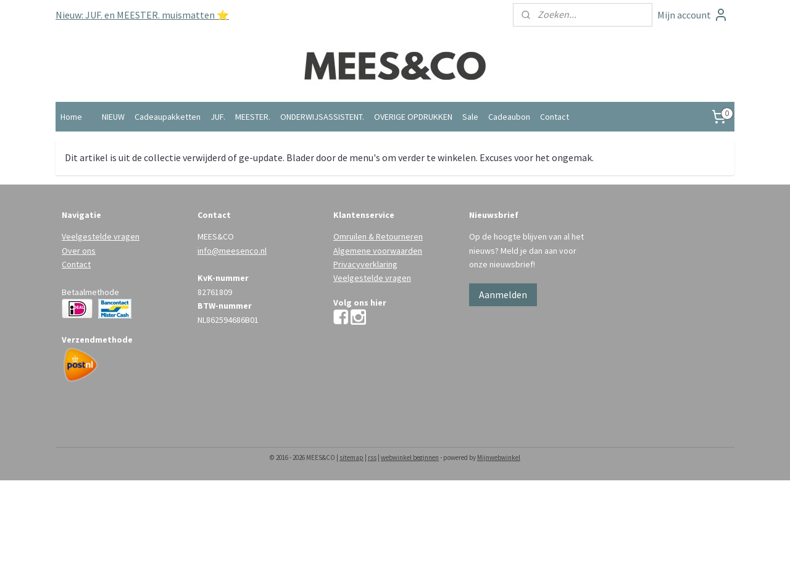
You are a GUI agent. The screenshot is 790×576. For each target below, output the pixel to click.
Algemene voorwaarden (377, 250)
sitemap (351, 457)
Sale (470, 116)
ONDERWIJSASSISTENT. (322, 116)
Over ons (79, 250)
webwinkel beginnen (410, 457)
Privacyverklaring (365, 264)
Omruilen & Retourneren (378, 236)
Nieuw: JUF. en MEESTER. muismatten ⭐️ (142, 15)
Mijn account (692, 14)
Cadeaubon (509, 116)
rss (372, 457)
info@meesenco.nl (232, 250)
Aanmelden (503, 294)
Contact (554, 116)
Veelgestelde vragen (100, 236)
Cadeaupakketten (168, 116)
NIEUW (113, 116)
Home (71, 116)
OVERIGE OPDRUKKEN (413, 116)
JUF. (217, 116)
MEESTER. (252, 116)
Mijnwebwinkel (498, 457)
